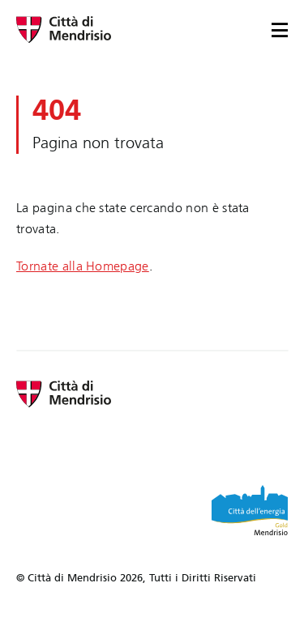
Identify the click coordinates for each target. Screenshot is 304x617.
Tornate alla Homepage (82, 266)
